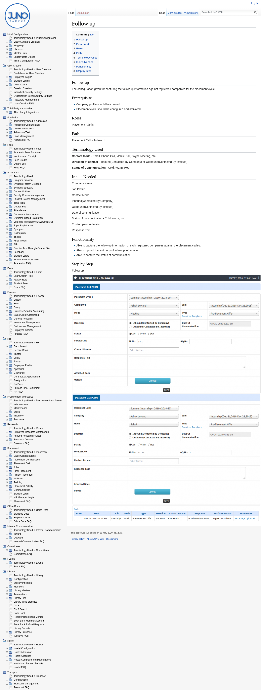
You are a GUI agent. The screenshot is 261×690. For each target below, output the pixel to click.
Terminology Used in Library (28, 575)
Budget (17, 299)
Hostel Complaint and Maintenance (32, 659)
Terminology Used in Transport (30, 676)
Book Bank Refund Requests (29, 624)
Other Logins (20, 84)
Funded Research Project (27, 435)
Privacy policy (77, 539)
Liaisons (18, 49)
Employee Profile (23, 365)
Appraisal (19, 369)
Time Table (19, 202)
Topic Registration (23, 225)
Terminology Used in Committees (31, 550)
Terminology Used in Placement (30, 452)
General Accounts (23, 318)
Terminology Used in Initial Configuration (35, 38)
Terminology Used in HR (26, 342)
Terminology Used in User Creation (32, 69)
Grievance (19, 372)
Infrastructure (21, 404)
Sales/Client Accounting (26, 315)
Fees (16, 303)
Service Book (21, 350)
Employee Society (23, 330)
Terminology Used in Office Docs (31, 510)
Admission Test (22, 132)
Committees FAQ (23, 554)
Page (71, 12)
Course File (20, 206)
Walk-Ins (18, 478)
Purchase (19, 419)
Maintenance (20, 408)
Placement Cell (22, 463)
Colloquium (20, 233)
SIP (16, 244)
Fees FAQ (19, 167)
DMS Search (20, 609)
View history (191, 12)
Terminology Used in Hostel (28, 644)
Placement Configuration (27, 459)
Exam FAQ (19, 287)
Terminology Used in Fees (27, 148)
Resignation (20, 380)
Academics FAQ (22, 263)
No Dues (18, 384)
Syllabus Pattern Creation (27, 184)
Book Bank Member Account (29, 620)
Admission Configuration (27, 124)
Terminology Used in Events (28, 562)
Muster (17, 354)
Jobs (16, 467)
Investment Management (27, 322)
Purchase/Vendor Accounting (29, 311)
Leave (17, 357)
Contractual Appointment (27, 376)
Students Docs (21, 513)
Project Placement (23, 474)
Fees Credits (20, 160)
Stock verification (23, 583)
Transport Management (26, 683)
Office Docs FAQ (22, 521)
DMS (16, 605)
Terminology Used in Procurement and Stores (38, 400)
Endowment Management (27, 326)
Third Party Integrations (26, 112)
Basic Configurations (25, 455)
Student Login (21, 493)
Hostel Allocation (22, 656)
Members (19, 586)
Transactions (20, 594)
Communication (22, 490)
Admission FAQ (22, 140)
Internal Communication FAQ (29, 541)
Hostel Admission (23, 652)
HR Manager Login (24, 497)
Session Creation (23, 88)
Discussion (83, 12)
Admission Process (24, 128)
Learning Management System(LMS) (33, 221)
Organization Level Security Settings (33, 96)
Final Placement (22, 471)
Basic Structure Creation (27, 41)
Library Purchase (23, 632)
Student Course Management (29, 199)
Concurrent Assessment (26, 214)
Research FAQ (21, 443)
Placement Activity (23, 486)
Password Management (26, 99)
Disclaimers (112, 539)
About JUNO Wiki (95, 539)
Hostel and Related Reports (28, 663)
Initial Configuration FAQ (27, 60)
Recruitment (20, 346)
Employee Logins (23, 77)
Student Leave (21, 255)
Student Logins (22, 80)
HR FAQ (18, 391)
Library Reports (22, 628)
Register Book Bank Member (29, 617)
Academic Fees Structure (27, 152)
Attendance (20, 210)
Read (162, 12)
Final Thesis (20, 240)
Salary (17, 307)
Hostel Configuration (24, 648)
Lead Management (24, 136)
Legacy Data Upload (24, 57)
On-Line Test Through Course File (32, 248)
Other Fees (20, 163)
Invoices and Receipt (25, 156)
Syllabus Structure (23, 187)
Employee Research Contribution (31, 432)
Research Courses (23, 439)
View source (175, 12)
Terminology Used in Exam (28, 272)
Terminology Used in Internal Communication (37, 530)
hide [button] (91, 34)
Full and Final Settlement (27, 388)
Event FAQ (19, 566)
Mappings (19, 45)
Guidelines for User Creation (29, 73)
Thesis (17, 237)
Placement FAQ (22, 501)
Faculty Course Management (29, 195)
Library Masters (22, 590)
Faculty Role (20, 279)
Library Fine (20, 598)
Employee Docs (22, 517)
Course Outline (22, 191)
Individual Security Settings (28, 92)
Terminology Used (23, 176)
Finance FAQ (21, 333)
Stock (17, 411)
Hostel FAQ (20, 667)
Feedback (19, 252)
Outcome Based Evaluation (28, 218)
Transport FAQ (21, 687)
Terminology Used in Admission (30, 121)
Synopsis (18, 229)
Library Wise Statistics (25, 601)
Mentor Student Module (26, 259)
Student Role (20, 283)
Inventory (18, 415)
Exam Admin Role (23, 276)
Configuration (21, 579)
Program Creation (23, 180)
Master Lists (20, 53)
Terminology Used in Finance (29, 296)
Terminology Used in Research (30, 428)
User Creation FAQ (24, 103)
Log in (254, 3)
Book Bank (19, 613)
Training (18, 482)
